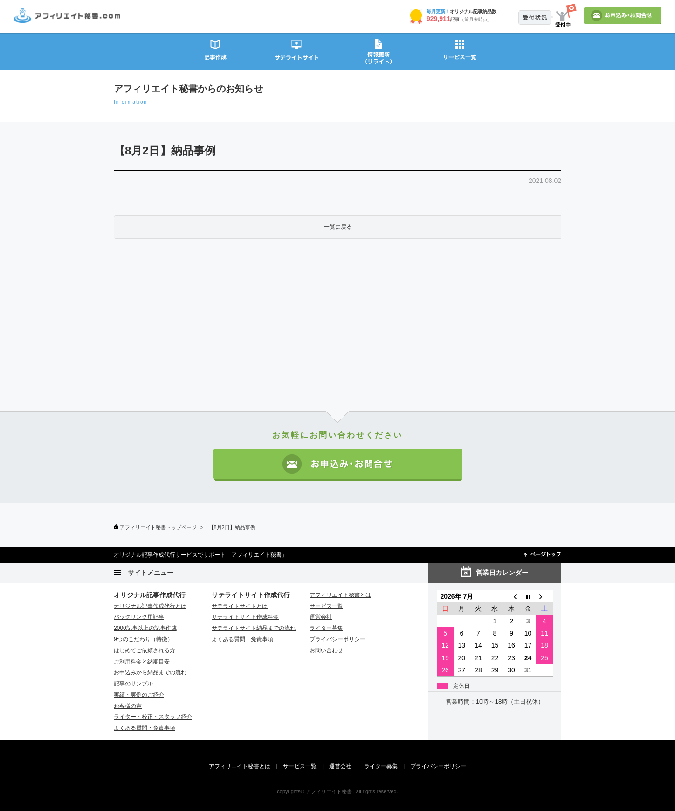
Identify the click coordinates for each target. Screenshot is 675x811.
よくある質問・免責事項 (144, 728)
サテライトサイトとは (240, 606)
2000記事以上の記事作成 (145, 628)
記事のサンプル (133, 683)
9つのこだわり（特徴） (143, 639)
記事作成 (215, 50)
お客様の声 (128, 706)
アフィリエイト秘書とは (340, 595)
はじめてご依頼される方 (144, 650)
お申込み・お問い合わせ (337, 465)
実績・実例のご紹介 (139, 695)
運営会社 (321, 617)
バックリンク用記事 (139, 617)
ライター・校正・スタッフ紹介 (153, 716)
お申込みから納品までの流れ (150, 672)
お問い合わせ (326, 650)
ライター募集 (326, 628)
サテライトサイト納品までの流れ (254, 628)
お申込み (622, 15)
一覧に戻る (338, 227)
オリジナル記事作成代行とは (150, 606)
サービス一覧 (460, 50)
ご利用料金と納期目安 (142, 661)
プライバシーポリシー (337, 639)
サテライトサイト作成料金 (245, 617)
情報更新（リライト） (378, 50)
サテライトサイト (297, 50)
